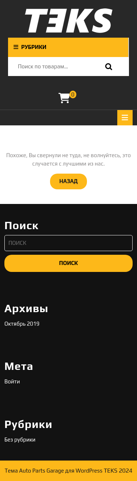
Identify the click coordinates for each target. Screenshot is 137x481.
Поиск (107, 67)
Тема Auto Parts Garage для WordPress (54, 470)
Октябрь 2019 (21, 324)
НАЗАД (73, 180)
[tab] (125, 117)
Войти (12, 381)
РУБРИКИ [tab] (30, 47)
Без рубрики (19, 439)
